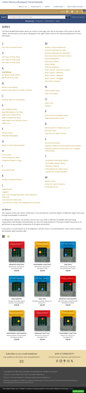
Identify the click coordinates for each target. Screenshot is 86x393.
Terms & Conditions (17, 377)
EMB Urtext (6, 123)
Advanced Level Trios (42, 333)
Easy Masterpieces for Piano (12, 112)
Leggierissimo (7, 189)
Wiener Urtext (50, 181)
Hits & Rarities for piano (11, 157)
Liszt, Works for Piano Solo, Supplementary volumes (21, 202)
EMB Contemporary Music (11, 118)
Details (71, 388)
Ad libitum (7, 72)
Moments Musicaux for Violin (55, 50)
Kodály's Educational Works (12, 179)
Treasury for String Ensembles (56, 172)
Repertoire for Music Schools (55, 133)
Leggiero (5, 192)
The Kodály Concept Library (55, 163)
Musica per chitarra (52, 61)
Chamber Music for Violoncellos (13, 100)
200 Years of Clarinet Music (12, 47)
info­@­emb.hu (40, 374)
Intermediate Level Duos (42, 264)
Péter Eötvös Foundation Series (56, 115)
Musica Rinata (50, 64)
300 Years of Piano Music (11, 60)
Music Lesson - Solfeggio (54, 78)
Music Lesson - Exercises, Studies (57, 70)
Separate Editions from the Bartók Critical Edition (63, 146)
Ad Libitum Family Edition (11, 75)
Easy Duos (68, 264)
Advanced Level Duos (16, 264)
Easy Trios (42, 299)
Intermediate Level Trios (68, 333)
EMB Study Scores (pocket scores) (14, 120)
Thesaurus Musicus (52, 166)
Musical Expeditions (52, 58)
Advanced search (78, 17)
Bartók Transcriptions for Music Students (17, 90)
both (58, 21)
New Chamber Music (52, 90)
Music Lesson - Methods (54, 72)
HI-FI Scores (6, 155)
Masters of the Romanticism (55, 47)
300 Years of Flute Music (11, 57)
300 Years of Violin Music (11, 62)
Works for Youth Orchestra (55, 184)
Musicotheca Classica (52, 81)
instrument (49, 21)
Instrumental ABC (8, 170)
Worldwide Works (51, 187)
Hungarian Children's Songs (12, 160)
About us (6, 377)
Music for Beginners (52, 67)
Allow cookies (78, 391)
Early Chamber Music (9, 109)
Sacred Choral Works (52, 143)
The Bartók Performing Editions (56, 160)
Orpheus (48, 106)
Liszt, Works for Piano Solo (12, 200)
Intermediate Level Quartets (17, 333)
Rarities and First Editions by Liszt (57, 128)
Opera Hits (49, 103)
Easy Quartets (17, 299)
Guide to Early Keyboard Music (13, 145)
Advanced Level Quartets (68, 299)
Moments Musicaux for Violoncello (57, 53)
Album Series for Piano (10, 78)
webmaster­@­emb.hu (43, 377)
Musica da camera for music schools (58, 56)
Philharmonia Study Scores (54, 118)
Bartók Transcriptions (10, 87)
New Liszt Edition (51, 93)
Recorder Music (50, 130)
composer (39, 21)
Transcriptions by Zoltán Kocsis (56, 169)
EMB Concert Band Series (11, 115)
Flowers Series (7, 133)
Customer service (9, 374)
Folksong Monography (10, 135)
